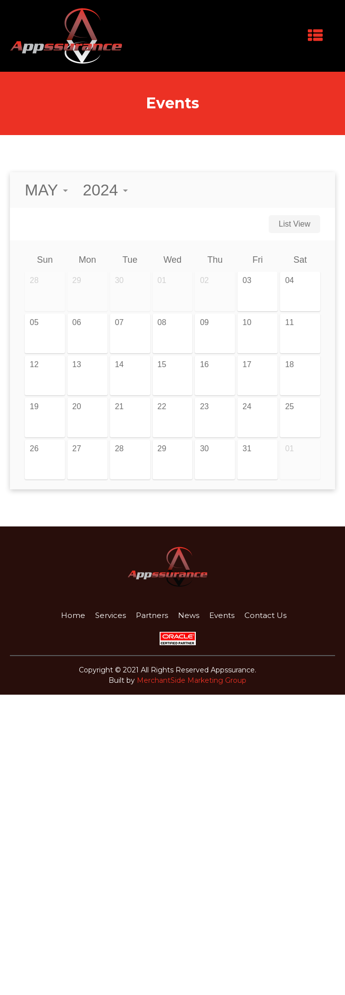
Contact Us (265, 614)
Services (110, 614)
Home (73, 614)
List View (294, 223)
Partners (152, 614)
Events (221, 614)
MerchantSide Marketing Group (191, 679)
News (188, 614)
